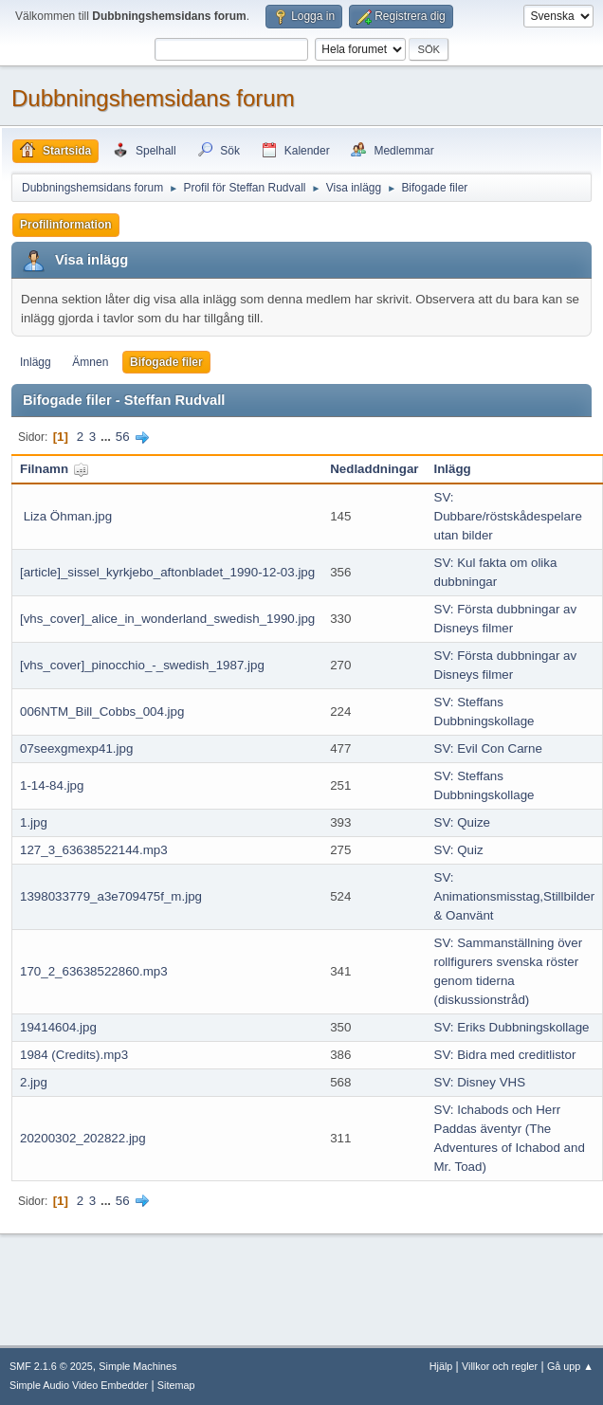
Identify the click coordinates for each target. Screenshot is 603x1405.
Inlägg (35, 362)
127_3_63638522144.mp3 (94, 850)
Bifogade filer (166, 362)
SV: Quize (462, 822)
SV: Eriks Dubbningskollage (512, 1027)
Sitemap (176, 1385)
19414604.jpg (58, 1027)
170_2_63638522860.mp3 (94, 971)
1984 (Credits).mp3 (74, 1055)
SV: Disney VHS (480, 1082)
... (107, 436)
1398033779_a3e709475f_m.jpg (111, 896)
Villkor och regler (500, 1366)
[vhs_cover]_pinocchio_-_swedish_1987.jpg (142, 665)
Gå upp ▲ (570, 1366)
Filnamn (54, 469)
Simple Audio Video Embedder (78, 1385)
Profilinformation (66, 224)
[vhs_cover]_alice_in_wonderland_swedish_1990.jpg (167, 618)
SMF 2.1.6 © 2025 (51, 1366)
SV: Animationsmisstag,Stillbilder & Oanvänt (514, 896)
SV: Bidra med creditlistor (505, 1055)
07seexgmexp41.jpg (76, 748)
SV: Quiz (459, 850)
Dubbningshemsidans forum (153, 98)
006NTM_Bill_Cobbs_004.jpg (102, 711)
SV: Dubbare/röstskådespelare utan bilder (508, 516)
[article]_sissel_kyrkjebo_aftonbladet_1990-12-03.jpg (167, 572)
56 (123, 436)
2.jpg (33, 1082)
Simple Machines (137, 1366)
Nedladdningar (374, 469)
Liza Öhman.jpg (66, 516)
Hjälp (441, 1366)
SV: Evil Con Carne (488, 748)
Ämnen (90, 362)
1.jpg (33, 822)
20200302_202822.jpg (83, 1138)
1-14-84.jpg (51, 785)
